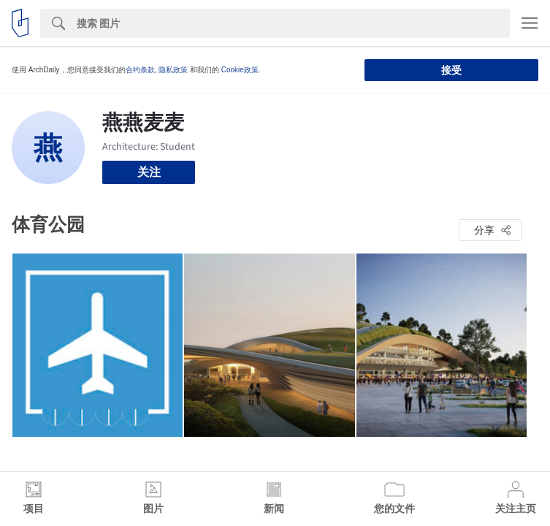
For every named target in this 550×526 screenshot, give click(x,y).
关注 (149, 172)
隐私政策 (173, 70)
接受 (451, 70)
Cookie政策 (240, 70)
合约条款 (140, 70)
